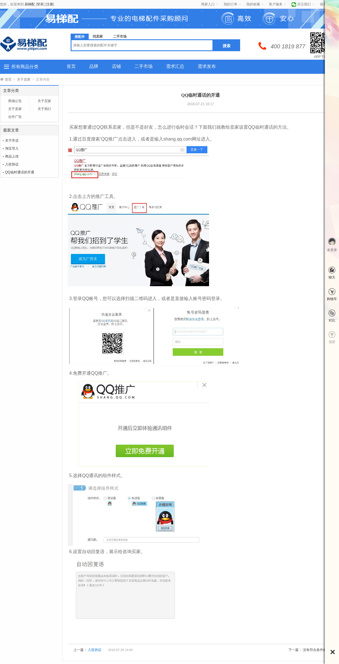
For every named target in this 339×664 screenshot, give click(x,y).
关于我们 (44, 109)
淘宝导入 (12, 148)
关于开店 (12, 141)
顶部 (332, 342)
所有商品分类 (24, 66)
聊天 (332, 277)
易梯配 (30, 4)
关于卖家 (24, 79)
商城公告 (15, 101)
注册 (49, 4)
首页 (71, 66)
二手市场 (143, 66)
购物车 (332, 299)
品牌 (93, 66)
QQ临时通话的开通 (19, 172)
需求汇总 (175, 66)
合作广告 (15, 117)
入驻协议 (12, 164)
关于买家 (44, 101)
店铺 (116, 66)
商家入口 (208, 4)
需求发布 (207, 66)
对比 (332, 320)
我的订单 (230, 4)
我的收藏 (253, 4)
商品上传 (12, 156)
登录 (40, 4)
